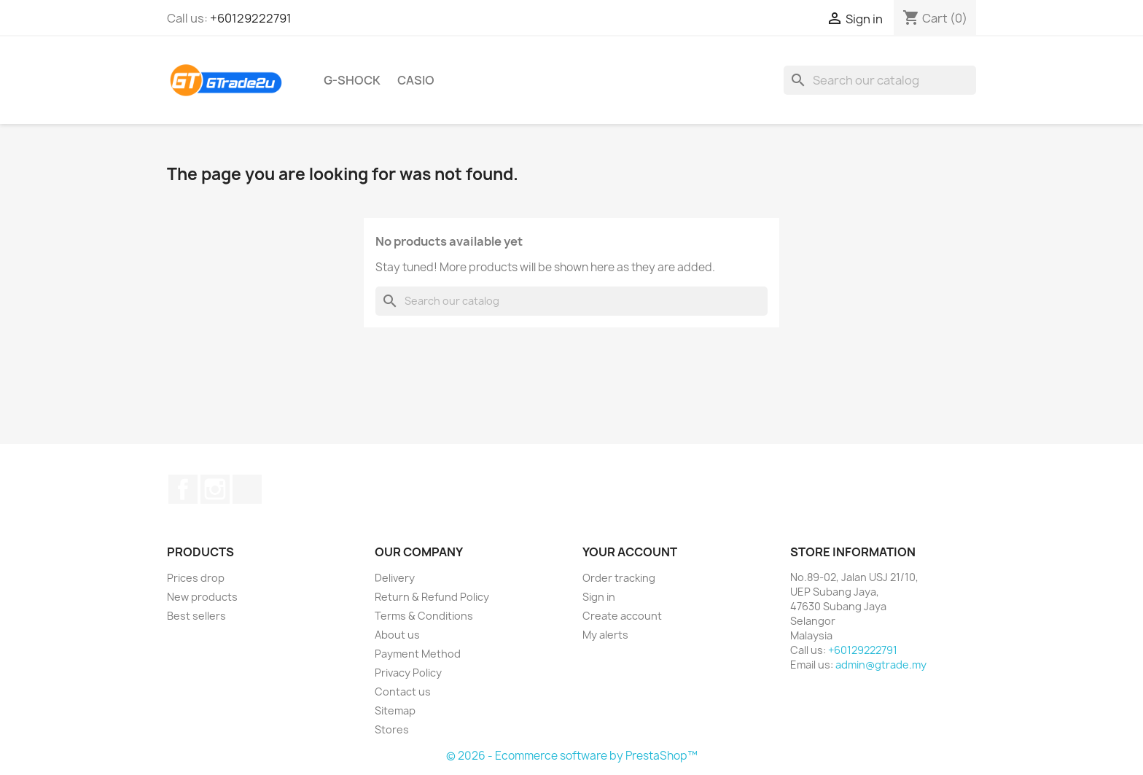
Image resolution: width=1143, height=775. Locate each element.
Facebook (183, 489)
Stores (392, 729)
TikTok (247, 489)
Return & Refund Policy (432, 597)
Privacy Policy (408, 672)
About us (397, 635)
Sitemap (395, 710)
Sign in (598, 597)
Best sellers (196, 616)
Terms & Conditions (424, 616)
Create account (622, 616)
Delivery (395, 578)
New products (202, 597)
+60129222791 (251, 18)
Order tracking (618, 578)
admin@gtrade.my (881, 664)
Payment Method (418, 654)
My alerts (605, 635)
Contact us (403, 691)
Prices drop (196, 578)
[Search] (880, 80)
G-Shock (352, 80)
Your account (629, 552)
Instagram (215, 489)
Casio (415, 80)
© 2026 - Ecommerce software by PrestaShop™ (572, 755)
